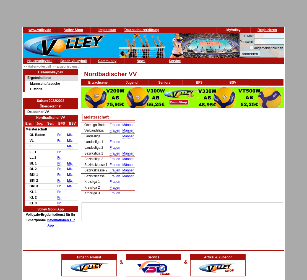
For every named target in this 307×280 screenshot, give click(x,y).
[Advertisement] (182, 210)
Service (175, 61)
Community (107, 61)
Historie (36, 89)
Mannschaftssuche (45, 84)
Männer (128, 125)
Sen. (50, 123)
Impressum (107, 30)
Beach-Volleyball (73, 61)
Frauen (115, 125)
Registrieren (267, 30)
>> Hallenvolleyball (37, 66)
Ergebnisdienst (39, 78)
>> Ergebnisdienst (65, 66)
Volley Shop (73, 30)
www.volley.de (39, 30)
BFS (61, 123)
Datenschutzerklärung (141, 30)
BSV (72, 123)
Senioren (165, 82)
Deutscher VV (38, 112)
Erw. (28, 123)
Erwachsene (98, 82)
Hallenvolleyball (40, 61)
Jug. (39, 123)
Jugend (132, 82)
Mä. (69, 135)
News (141, 61)
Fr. (59, 135)
